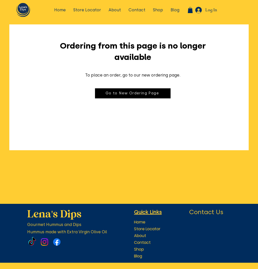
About (140, 236)
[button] (190, 10)
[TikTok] (32, 242)
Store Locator (147, 229)
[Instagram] (44, 242)
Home (139, 222)
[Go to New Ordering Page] (133, 93)
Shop (139, 249)
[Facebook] (57, 242)
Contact (142, 242)
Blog (138, 256)
